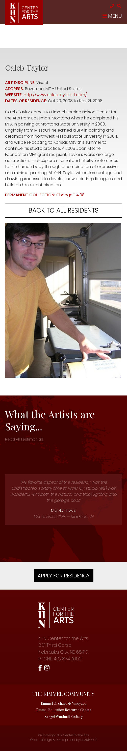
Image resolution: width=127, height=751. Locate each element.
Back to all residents (63, 210)
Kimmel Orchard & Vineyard (63, 703)
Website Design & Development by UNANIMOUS (63, 740)
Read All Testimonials (24, 439)
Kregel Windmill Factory (63, 716)
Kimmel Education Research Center (63, 709)
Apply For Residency (64, 575)
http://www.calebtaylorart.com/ (55, 95)
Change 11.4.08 (70, 195)
